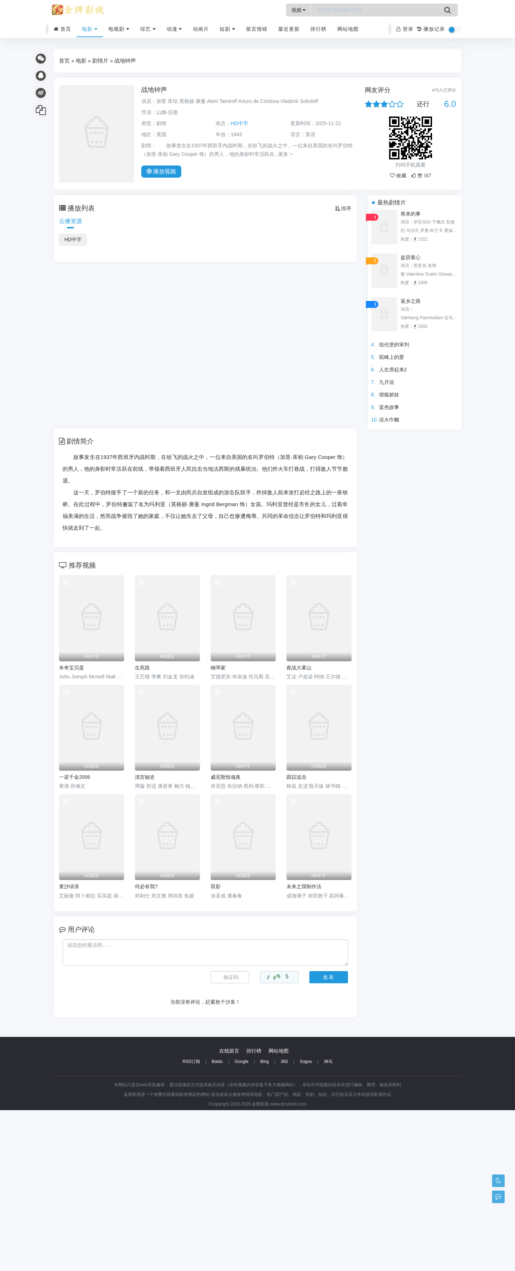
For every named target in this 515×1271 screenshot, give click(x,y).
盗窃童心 (411, 257)
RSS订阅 (191, 1222)
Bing (264, 1222)
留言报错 (257, 29)
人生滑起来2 (393, 369)
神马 (328, 1222)
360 (284, 1222)
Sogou (306, 1222)
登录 (404, 29)
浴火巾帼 (389, 419)
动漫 (174, 29)
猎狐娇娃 (389, 394)
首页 (62, 29)
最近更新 (289, 29)
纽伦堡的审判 (394, 344)
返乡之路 (411, 301)
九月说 (386, 382)
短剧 (227, 29)
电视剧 (118, 29)
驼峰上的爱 (391, 357)
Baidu (217, 1222)
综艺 (148, 29)
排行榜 (318, 29)
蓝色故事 (389, 407)
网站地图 (348, 29)
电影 (90, 29)
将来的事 (411, 214)
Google (242, 1222)
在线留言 (229, 1212)
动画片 (201, 29)
